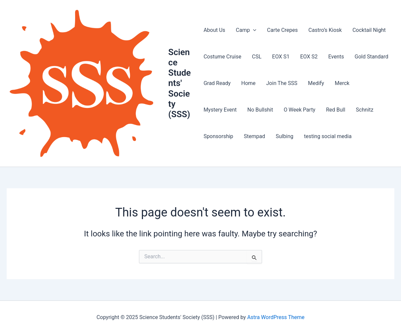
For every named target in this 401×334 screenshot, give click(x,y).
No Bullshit (260, 110)
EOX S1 (280, 56)
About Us (214, 30)
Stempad (254, 136)
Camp (246, 30)
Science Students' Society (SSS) (179, 83)
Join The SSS (282, 83)
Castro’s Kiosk (325, 30)
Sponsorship (218, 136)
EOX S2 (309, 56)
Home (248, 83)
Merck (342, 83)
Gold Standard (371, 56)
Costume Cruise (222, 56)
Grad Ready (216, 83)
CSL (257, 56)
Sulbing (284, 136)
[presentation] (253, 30)
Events (336, 56)
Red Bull (335, 110)
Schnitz (364, 110)
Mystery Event (220, 110)
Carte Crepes (282, 30)
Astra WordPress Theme (275, 317)
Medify (316, 83)
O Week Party (299, 110)
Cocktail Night (369, 30)
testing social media (327, 136)
